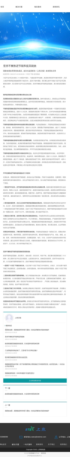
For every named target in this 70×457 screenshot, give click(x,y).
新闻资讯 (56, 7)
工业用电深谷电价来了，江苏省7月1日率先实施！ (21, 350)
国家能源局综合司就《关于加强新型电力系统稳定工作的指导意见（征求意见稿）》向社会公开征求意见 (35, 365)
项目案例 (37, 7)
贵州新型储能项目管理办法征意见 (16, 357)
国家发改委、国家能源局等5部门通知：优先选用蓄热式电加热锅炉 (27, 330)
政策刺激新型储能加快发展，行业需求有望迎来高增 (22, 343)
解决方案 (19, 7)
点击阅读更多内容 (35, 380)
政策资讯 (6, 74)
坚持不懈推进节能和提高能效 (14, 337)
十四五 (28, 74)
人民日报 (18, 318)
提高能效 (37, 74)
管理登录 (43, 453)
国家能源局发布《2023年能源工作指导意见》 (20, 373)
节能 (31, 74)
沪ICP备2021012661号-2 (34, 455)
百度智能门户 (33, 453)
